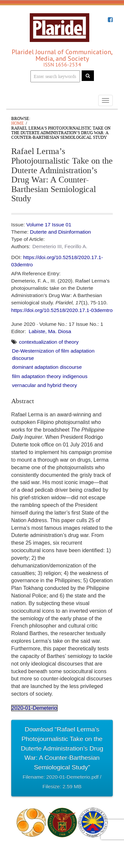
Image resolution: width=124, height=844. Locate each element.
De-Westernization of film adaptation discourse (53, 354)
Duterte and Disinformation (60, 232)
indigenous (74, 376)
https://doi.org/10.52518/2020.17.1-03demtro (62, 310)
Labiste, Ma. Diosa (50, 331)
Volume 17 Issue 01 (48, 224)
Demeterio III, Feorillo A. (59, 246)
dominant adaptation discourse (47, 367)
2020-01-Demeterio (34, 708)
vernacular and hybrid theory (44, 385)
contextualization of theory (49, 342)
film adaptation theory (36, 376)
